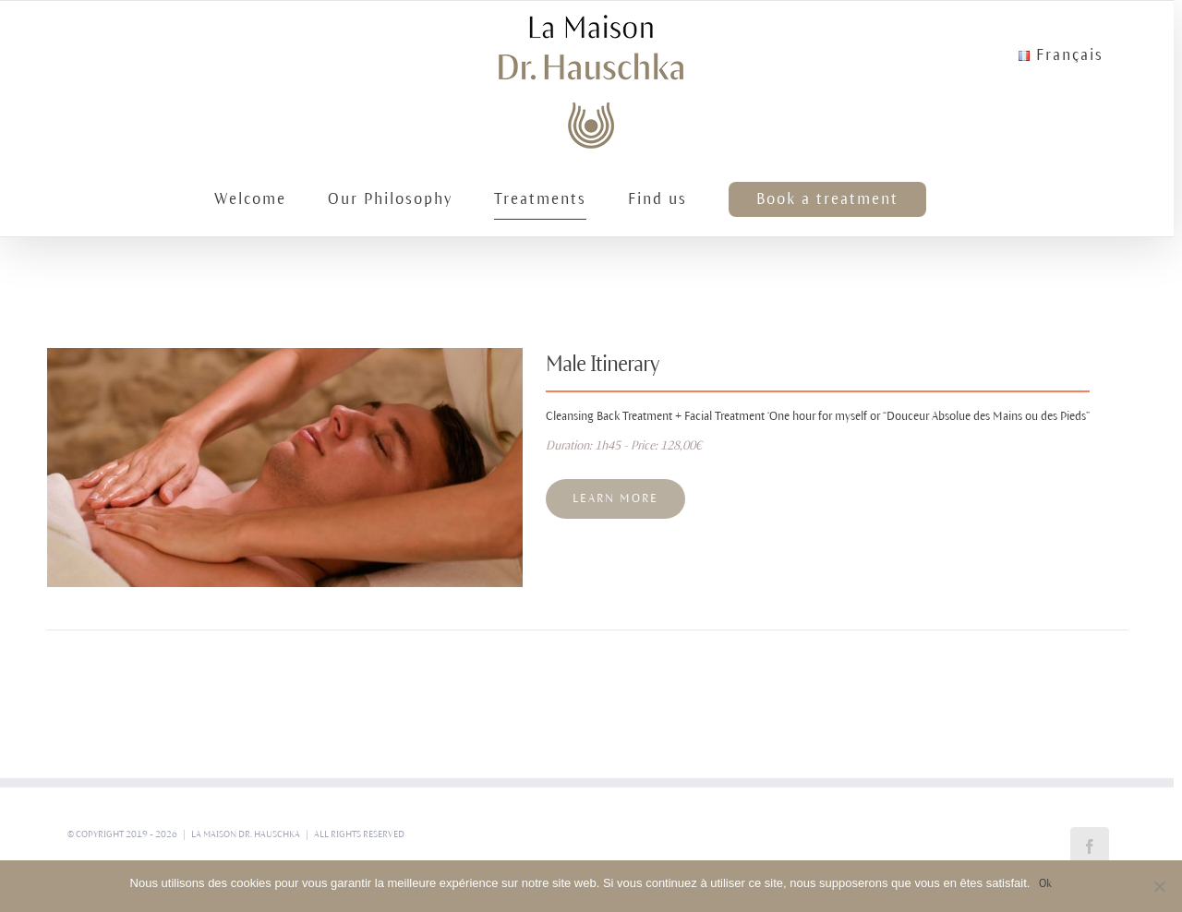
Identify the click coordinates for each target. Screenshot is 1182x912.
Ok (1045, 884)
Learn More (615, 498)
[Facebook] (1089, 846)
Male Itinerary (602, 364)
